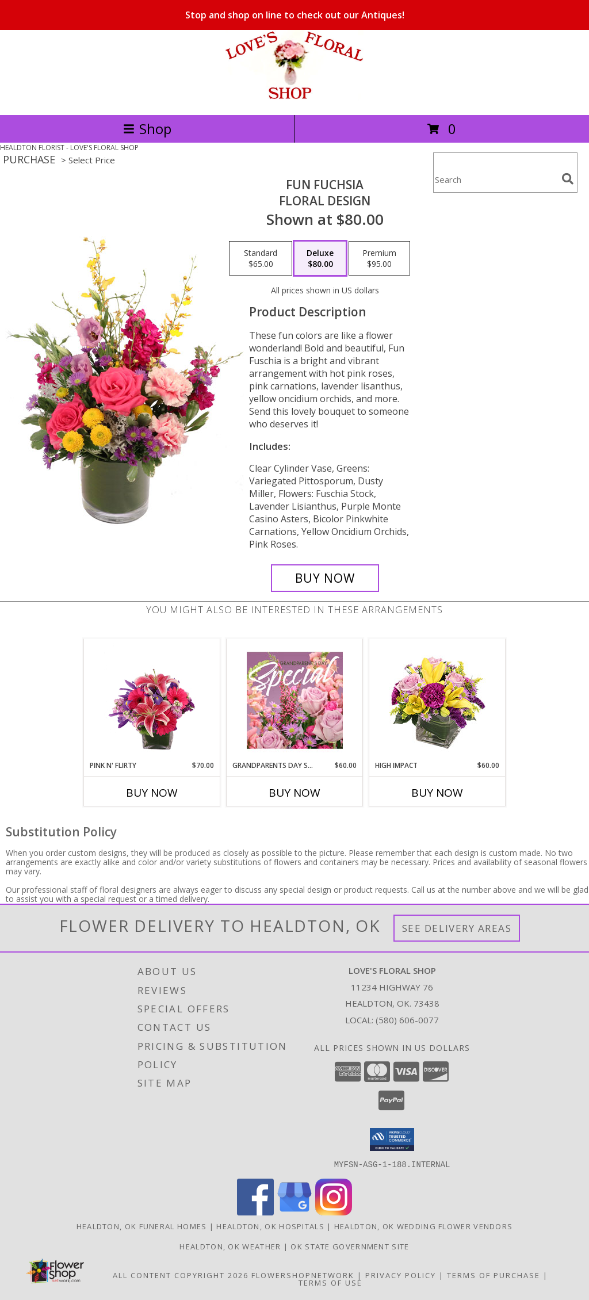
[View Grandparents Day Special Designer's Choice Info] (295, 700)
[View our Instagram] (333, 1211)
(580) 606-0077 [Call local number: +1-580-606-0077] (407, 1020)
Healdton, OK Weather (230, 1246)
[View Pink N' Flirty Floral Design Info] (152, 700)
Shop (147, 128)
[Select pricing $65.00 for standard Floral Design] (261, 258)
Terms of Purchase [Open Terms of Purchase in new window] (493, 1275)
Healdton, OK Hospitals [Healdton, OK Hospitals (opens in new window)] (270, 1226)
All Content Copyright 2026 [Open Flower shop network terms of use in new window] (180, 1275)
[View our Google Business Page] (294, 1211)
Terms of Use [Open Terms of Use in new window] (330, 1282)
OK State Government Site (349, 1246)
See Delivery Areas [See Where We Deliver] (457, 928)
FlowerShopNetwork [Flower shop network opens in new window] (302, 1275)
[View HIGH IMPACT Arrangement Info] (437, 699)
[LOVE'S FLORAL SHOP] (294, 98)
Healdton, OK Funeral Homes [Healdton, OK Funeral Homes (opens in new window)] (142, 1226)
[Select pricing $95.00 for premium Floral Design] (379, 258)
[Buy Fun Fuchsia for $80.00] (325, 578)
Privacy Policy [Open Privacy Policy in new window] (400, 1275)
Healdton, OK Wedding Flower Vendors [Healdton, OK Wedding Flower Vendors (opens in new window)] (423, 1226)
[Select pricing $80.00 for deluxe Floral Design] (320, 258)
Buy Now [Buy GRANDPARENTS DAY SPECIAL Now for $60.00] (294, 792)
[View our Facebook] (255, 1211)
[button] (392, 1139)
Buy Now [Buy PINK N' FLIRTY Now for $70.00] (152, 792)
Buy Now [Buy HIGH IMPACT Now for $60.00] (437, 792)
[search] (568, 179)
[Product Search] (495, 179)
